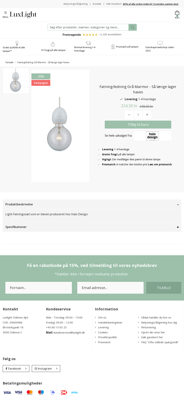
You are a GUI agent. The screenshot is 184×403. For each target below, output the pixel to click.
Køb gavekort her (150, 339)
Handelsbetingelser (109, 325)
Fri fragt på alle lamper (53, 52)
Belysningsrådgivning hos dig (157, 325)
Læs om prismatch (160, 166)
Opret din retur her (151, 334)
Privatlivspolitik (106, 339)
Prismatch (103, 344)
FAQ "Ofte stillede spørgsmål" (158, 344)
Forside (9, 64)
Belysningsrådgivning (90, 2)
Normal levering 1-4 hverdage (84, 51)
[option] (16, 85)
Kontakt (111, 2)
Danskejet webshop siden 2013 (160, 51)
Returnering (147, 329)
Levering (102, 329)
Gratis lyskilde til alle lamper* (14, 51)
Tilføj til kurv (138, 126)
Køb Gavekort (113, 6)
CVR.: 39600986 (12, 325)
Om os (100, 320)
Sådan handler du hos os (154, 320)
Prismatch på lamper (127, 49)
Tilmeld (164, 290)
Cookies (101, 334)
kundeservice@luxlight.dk (69, 335)
